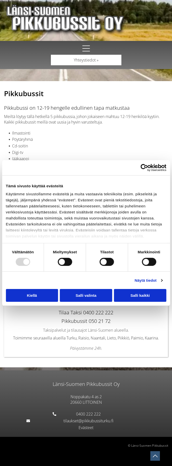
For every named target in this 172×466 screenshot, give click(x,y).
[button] (86, 48)
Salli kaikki (140, 295)
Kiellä (32, 295)
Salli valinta (86, 295)
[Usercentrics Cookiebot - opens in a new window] (144, 167)
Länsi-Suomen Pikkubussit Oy (86, 384)
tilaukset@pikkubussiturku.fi (88, 421)
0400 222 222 (88, 414)
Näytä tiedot (146, 280)
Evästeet (86, 427)
